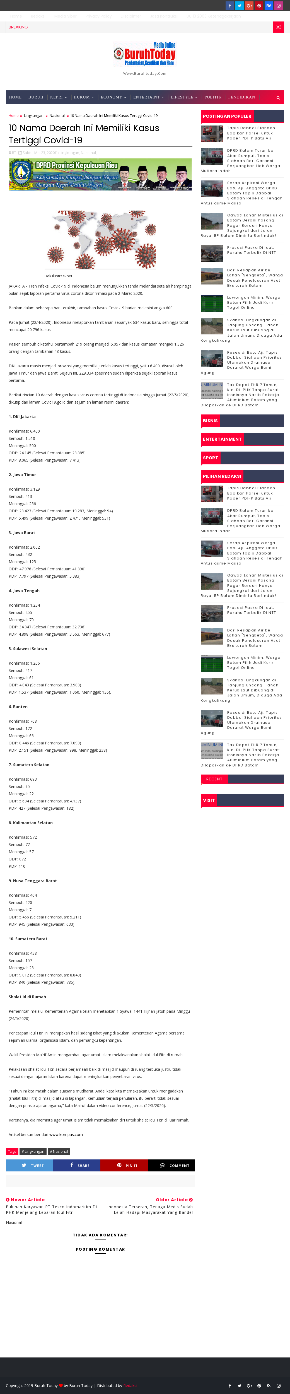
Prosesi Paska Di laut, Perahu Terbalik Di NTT (251, 250)
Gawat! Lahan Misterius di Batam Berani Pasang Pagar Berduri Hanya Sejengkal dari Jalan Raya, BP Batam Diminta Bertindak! (242, 225)
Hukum (82, 97)
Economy (111, 97)
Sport (40, 111)
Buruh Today (81, 1385)
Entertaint (146, 97)
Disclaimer (131, 16)
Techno (18, 111)
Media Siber (65, 16)
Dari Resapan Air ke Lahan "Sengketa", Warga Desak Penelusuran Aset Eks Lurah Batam (255, 277)
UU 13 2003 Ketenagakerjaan (214, 16)
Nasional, (89, 152)
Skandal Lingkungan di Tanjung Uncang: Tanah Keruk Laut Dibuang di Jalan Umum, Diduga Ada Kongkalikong (241, 330)
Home (16, 16)
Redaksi (38, 16)
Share (80, 1165)
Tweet (33, 1165)
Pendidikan (241, 97)
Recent (214, 779)
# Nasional (59, 1151)
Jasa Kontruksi (164, 16)
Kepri (56, 97)
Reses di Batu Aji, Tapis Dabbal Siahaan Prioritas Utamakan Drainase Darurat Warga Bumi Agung (241, 362)
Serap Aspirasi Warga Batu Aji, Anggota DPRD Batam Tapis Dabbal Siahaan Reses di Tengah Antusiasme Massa (242, 193)
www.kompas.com (66, 1134)
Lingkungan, (70, 152)
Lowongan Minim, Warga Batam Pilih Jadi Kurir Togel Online (254, 302)
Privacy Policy (99, 16)
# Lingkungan (33, 1151)
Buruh (36, 97)
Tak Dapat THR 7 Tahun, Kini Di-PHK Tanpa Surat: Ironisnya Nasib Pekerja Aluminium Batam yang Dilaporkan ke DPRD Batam (240, 395)
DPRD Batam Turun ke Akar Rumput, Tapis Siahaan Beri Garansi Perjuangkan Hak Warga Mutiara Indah (241, 160)
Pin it (127, 1165)
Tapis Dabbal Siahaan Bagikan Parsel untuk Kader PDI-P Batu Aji (251, 133)
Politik (212, 97)
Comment (175, 1165)
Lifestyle (182, 97)
